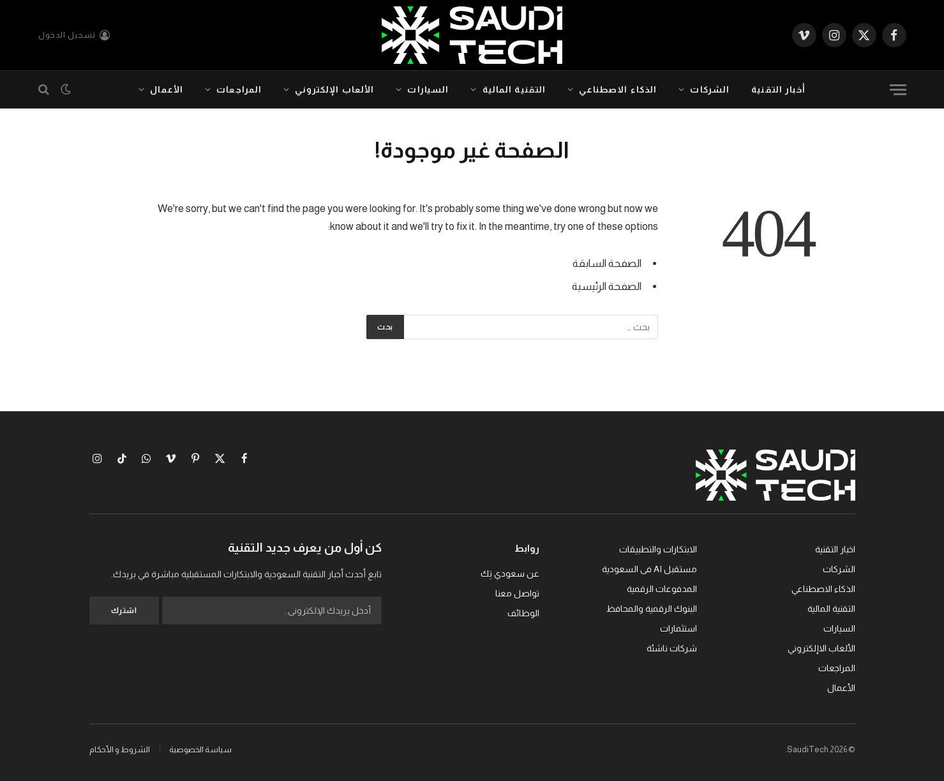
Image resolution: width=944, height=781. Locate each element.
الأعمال (166, 89)
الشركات (710, 89)
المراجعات (239, 89)
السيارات (428, 89)
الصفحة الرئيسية (606, 286)
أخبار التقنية (778, 89)
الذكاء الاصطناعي (618, 89)
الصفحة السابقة (607, 263)
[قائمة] (898, 89)
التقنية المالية (514, 89)
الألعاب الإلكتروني (334, 89)
